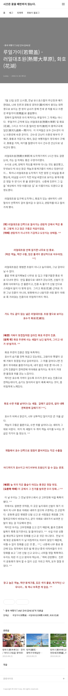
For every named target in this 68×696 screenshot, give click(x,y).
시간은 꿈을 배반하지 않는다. (19, 4)
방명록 (20, 12)
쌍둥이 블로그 (33, 12)
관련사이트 (8, 678)
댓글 (5, 664)
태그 (11, 12)
